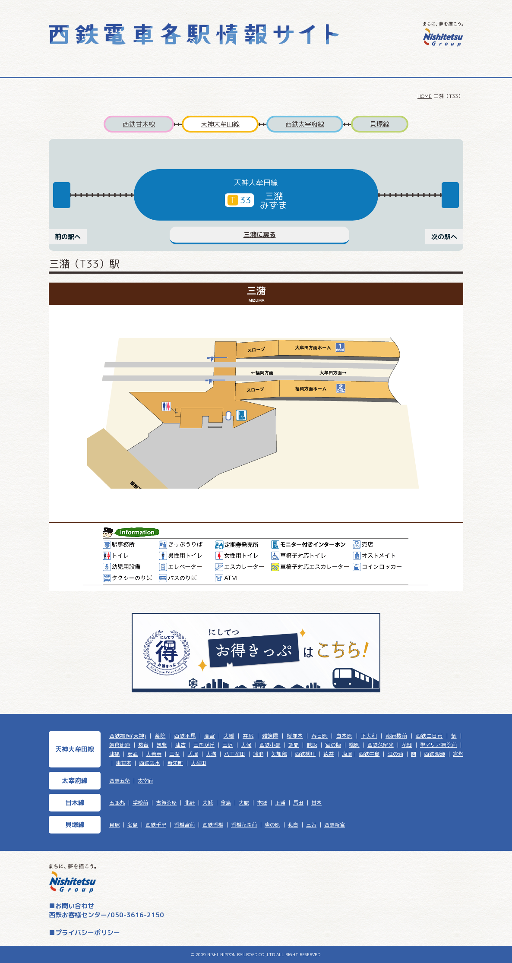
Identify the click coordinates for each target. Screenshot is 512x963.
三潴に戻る (259, 234)
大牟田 (198, 763)
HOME (424, 96)
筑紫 (162, 744)
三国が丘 (204, 744)
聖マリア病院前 (438, 744)
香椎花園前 (244, 824)
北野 (189, 802)
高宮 (209, 735)
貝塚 (114, 824)
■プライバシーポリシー (84, 932)
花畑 (406, 744)
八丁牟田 (234, 754)
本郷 (262, 802)
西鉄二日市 (429, 735)
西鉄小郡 (270, 744)
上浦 (280, 802)
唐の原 (272, 824)
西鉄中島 (369, 754)
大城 (207, 802)
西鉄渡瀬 (434, 754)
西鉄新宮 (334, 824)
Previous (61, 195)
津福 (114, 754)
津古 (180, 744)
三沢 (227, 744)
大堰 (244, 802)
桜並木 (295, 735)
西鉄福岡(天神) (127, 735)
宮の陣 (333, 744)
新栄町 (175, 763)
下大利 (369, 735)
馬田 (298, 802)
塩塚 (347, 754)
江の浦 (395, 754)
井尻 (248, 735)
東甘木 (123, 763)
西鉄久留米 (380, 744)
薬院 (160, 735)
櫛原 (354, 744)
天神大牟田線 (220, 124)
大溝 (211, 754)
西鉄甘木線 (139, 124)
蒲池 (258, 754)
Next (450, 195)
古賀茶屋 (166, 802)
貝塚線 (379, 124)
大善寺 (153, 754)
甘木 (316, 802)
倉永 (458, 754)
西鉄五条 (119, 780)
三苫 (311, 824)
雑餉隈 (270, 735)
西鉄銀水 (149, 763)
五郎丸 (117, 802)
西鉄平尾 (185, 735)
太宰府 (145, 780)
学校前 (140, 802)
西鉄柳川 (305, 754)
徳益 (328, 754)
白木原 (344, 735)
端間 (293, 744)
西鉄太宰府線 (304, 124)
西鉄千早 (155, 824)
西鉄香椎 (212, 824)
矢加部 (279, 754)
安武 (132, 754)
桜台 (143, 744)
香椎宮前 (184, 824)
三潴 (174, 754)
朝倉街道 (119, 744)
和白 (293, 824)
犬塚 (193, 754)
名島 (132, 824)
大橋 (229, 735)
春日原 (319, 735)
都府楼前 (396, 735)
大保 (246, 744)
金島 (226, 802)
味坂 (312, 744)
